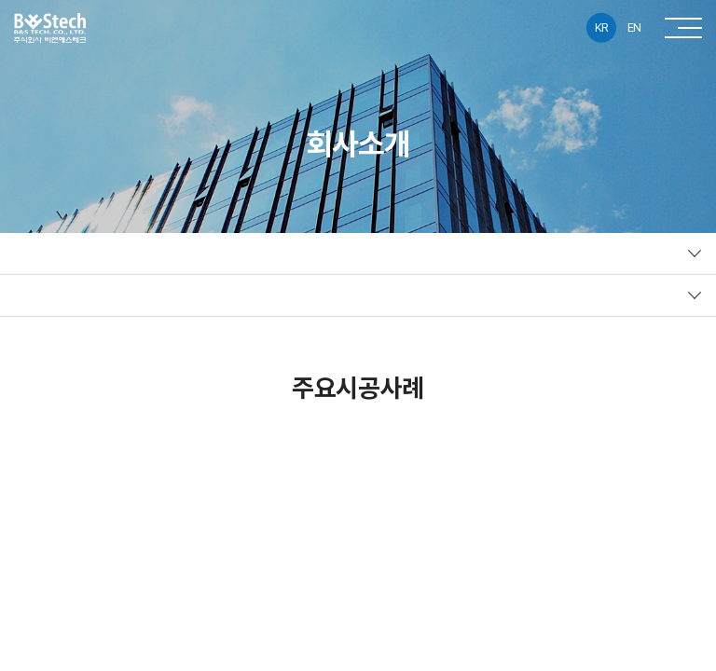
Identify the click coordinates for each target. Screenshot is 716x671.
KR (602, 27)
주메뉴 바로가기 (0, 0)
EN (634, 27)
